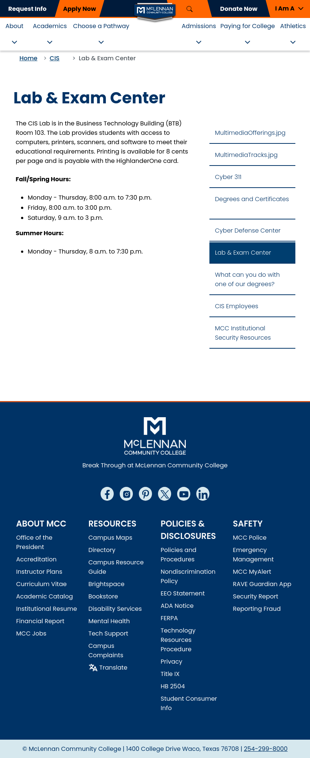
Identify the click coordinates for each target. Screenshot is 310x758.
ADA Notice (177, 605)
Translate (113, 667)
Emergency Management (253, 555)
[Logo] (155, 12)
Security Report (255, 596)
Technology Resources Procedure (178, 640)
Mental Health (109, 621)
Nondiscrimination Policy (188, 576)
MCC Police (250, 537)
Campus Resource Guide (116, 567)
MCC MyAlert (252, 571)
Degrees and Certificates (252, 199)
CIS (54, 58)
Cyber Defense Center (248, 230)
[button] (288, 8)
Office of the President (34, 542)
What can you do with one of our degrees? (247, 279)
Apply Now (79, 8)
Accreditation (36, 559)
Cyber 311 (228, 177)
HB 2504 (173, 686)
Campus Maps (110, 537)
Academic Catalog (44, 596)
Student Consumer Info (189, 703)
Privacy (171, 661)
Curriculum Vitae (41, 584)
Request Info (27, 8)
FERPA (169, 618)
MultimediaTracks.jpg (246, 155)
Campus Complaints (106, 651)
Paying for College (247, 26)
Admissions (199, 26)
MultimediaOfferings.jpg (250, 132)
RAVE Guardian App (262, 584)
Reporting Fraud (257, 608)
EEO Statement (183, 593)
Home (29, 58)
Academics (50, 26)
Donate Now (238, 8)
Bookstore (103, 596)
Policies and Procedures (178, 555)
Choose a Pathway (101, 26)
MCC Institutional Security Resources (243, 333)
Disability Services (115, 608)
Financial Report (40, 621)
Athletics (293, 26)
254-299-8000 (266, 749)
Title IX (170, 674)
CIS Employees (236, 306)
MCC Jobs (31, 633)
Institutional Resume (46, 608)
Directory (102, 550)
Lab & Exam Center (243, 252)
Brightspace (107, 584)
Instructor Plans (39, 571)
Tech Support (108, 633)
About (14, 26)
